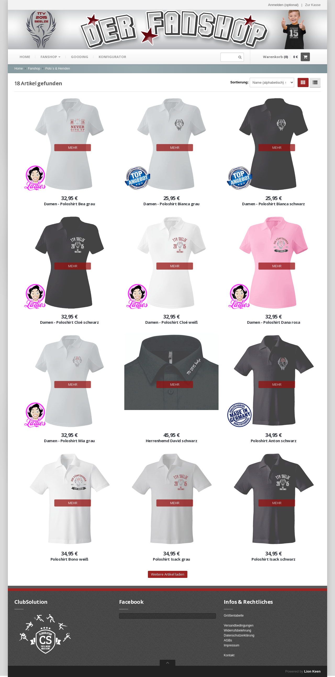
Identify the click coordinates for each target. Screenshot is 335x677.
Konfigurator (112, 56)
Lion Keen (312, 671)
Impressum (231, 645)
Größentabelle (234, 615)
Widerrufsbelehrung (237, 630)
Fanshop (50, 56)
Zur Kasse (313, 5)
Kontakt (229, 655)
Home (25, 56)
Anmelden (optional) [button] (283, 5)
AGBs (228, 640)
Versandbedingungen (238, 625)
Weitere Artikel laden (167, 574)
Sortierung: (239, 82)
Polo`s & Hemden (57, 68)
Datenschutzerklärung (239, 635)
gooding (79, 56)
